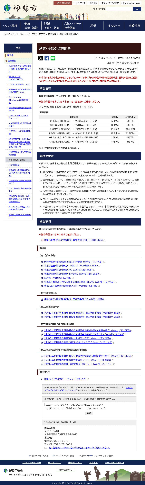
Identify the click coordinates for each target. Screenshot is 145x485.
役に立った (54, 408)
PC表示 (82, 456)
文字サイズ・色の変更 (110, 3)
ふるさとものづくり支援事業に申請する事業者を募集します (20, 68)
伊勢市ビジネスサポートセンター (66, 379)
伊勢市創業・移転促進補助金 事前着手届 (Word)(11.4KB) (75, 299)
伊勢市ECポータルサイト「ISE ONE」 (18, 117)
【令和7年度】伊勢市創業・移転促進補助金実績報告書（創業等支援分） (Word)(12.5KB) (88, 356)
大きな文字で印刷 (126, 63)
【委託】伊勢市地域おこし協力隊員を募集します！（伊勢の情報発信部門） (20, 198)
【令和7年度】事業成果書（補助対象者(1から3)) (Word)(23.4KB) (78, 360)
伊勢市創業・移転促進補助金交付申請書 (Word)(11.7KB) (74, 262)
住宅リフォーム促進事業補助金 (20, 132)
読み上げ (93, 3)
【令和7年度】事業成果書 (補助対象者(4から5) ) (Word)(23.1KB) (79, 364)
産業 (34, 34)
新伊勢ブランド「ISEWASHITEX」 (16, 78)
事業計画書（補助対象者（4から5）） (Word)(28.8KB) (72, 274)
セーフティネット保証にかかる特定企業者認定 (19, 208)
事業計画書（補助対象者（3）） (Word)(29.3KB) (69, 270)
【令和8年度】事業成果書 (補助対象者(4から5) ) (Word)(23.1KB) (79, 342)
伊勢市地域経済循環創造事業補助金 (20, 109)
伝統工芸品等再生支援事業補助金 (20, 189)
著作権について (75, 463)
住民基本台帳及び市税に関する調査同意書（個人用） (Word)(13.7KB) (80, 282)
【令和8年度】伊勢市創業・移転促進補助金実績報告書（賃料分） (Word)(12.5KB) (85, 334)
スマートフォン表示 (104, 456)
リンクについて (54, 463)
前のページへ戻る (40, 456)
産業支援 (52, 34)
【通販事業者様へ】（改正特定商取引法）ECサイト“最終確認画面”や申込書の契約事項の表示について (20, 143)
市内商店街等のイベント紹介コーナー (20, 216)
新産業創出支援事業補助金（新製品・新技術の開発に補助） (19, 172)
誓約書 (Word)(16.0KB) (59, 278)
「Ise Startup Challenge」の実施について (19, 99)
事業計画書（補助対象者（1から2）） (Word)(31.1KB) (72, 266)
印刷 (109, 63)
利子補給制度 (14, 165)
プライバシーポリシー (31, 463)
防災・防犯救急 (63, 3)
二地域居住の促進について (19, 84)
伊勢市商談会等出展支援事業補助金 (20, 182)
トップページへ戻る (65, 456)
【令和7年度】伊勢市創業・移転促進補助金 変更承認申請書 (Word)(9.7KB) (83, 317)
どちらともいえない (74, 408)
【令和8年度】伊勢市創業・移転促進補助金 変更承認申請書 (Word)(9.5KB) (83, 313)
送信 (89, 413)
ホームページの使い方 (114, 463)
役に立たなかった (97, 408)
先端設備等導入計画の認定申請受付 (20, 124)
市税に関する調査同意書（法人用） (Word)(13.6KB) (72, 286)
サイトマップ (80, 3)
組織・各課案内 (65, 470)
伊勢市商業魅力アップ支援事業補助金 (20, 153)
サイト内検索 (99, 9)
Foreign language (131, 3)
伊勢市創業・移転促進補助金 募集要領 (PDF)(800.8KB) (74, 240)
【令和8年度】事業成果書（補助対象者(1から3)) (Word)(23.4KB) (78, 338)
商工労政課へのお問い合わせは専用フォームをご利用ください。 (79, 448)
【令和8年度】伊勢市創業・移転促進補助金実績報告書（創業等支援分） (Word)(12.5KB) (88, 330)
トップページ (22, 34)
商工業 (42, 34)
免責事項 (93, 463)
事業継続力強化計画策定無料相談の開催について (20, 91)
